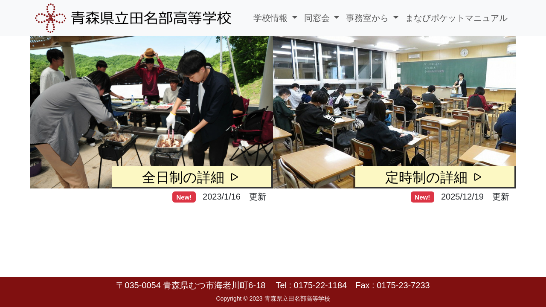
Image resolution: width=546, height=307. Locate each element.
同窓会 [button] (318, 18)
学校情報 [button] (271, 18)
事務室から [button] (368, 18)
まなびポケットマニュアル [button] (456, 18)
